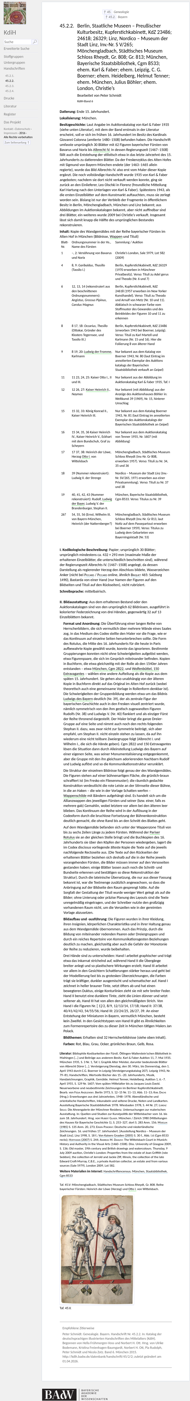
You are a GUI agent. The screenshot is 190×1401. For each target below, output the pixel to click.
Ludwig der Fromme (97, 352)
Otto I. (86, 456)
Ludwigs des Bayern (78, 699)
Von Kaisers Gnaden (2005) (116, 1135)
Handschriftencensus (117, 1171)
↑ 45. (107, 12)
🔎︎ (34, 42)
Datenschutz (22, 129)
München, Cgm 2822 (107, 668)
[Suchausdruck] (18, 42)
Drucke (9, 98)
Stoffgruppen (13, 56)
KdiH (10, 32)
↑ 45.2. (110, 17)
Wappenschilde (75, 795)
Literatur (10, 106)
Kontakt (8, 129)
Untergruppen (14, 62)
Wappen (116, 236)
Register (10, 114)
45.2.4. (9, 91)
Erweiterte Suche (17, 48)
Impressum (10, 133)
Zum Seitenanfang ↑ (17, 142)
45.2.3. (9, 86)
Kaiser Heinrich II (97, 390)
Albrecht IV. (101, 149)
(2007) (79, 1140)
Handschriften (14, 68)
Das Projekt (12, 122)
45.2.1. (9, 76)
